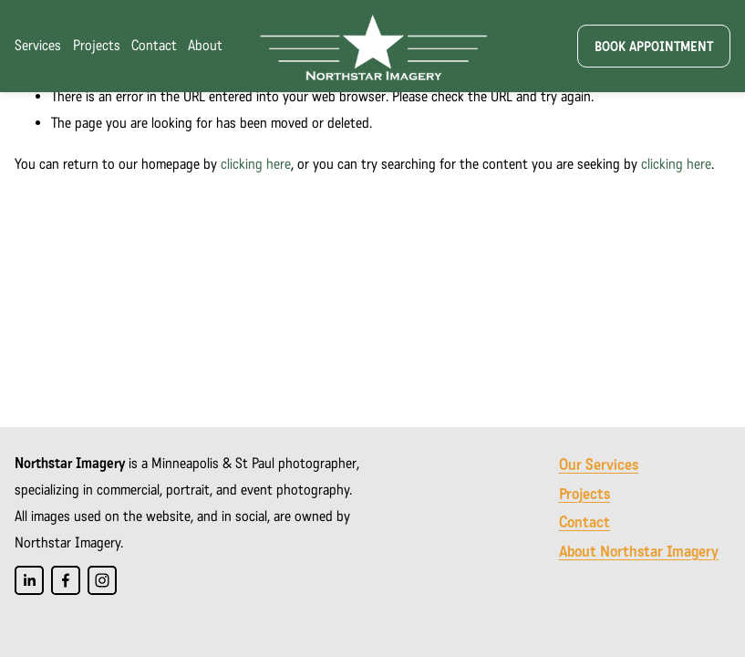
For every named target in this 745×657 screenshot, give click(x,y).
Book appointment (654, 46)
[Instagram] (102, 580)
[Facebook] (65, 580)
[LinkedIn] (29, 580)
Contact (154, 45)
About (205, 45)
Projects (96, 45)
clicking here (256, 163)
